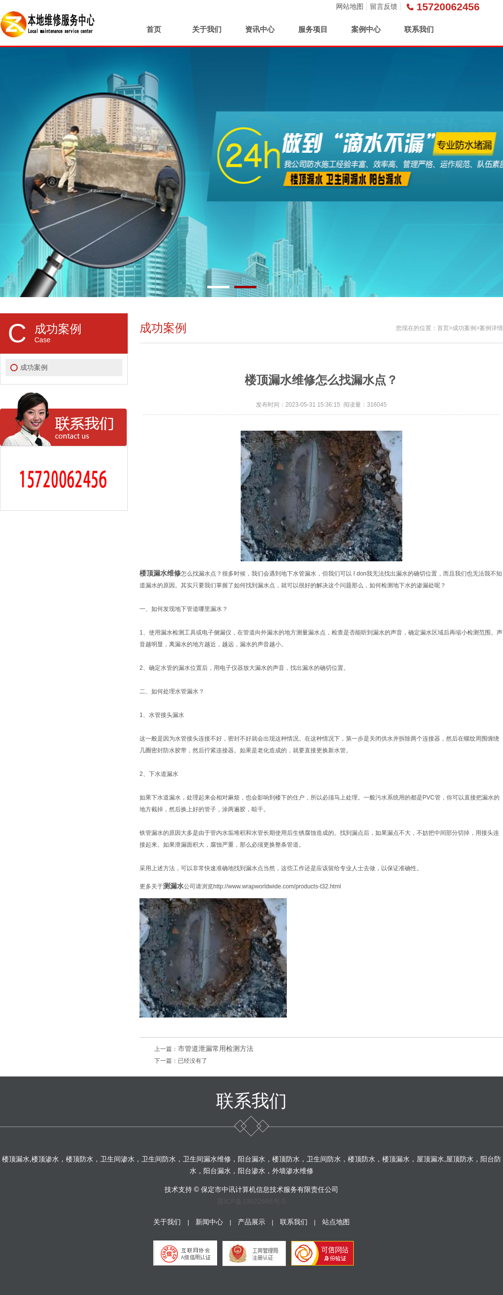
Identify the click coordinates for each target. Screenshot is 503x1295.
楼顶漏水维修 (160, 573)
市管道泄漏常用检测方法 (215, 1048)
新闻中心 (209, 1222)
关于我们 (207, 29)
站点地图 (336, 1222)
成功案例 (34, 367)
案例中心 (366, 29)
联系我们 (419, 29)
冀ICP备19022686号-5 (251, 1201)
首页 (153, 29)
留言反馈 (383, 6)
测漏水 (173, 886)
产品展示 (251, 1222)
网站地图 (349, 6)
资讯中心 (260, 29)
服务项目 (313, 29)
